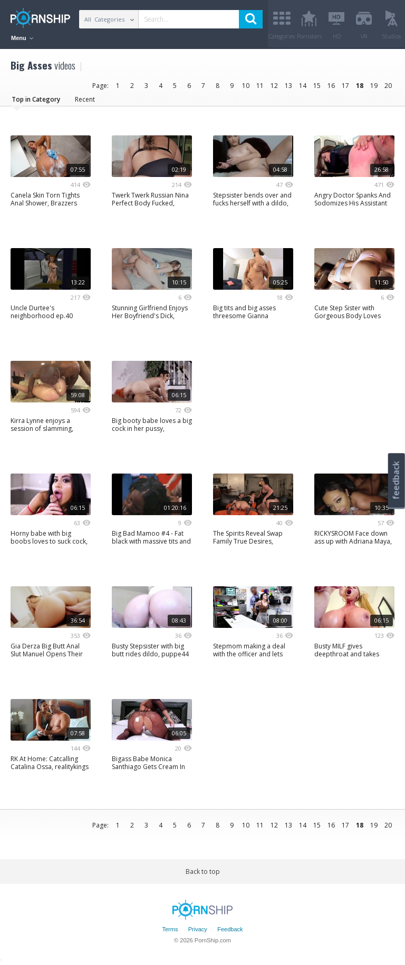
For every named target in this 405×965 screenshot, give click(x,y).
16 (331, 85)
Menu (22, 38)
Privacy (197, 930)
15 (317, 85)
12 (274, 85)
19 (374, 85)
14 (302, 85)
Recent (85, 99)
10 (245, 85)
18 (359, 85)
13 (288, 85)
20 (388, 85)
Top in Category (36, 99)
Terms (170, 930)
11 (260, 85)
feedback (396, 480)
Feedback (230, 930)
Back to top (203, 871)
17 (345, 85)
